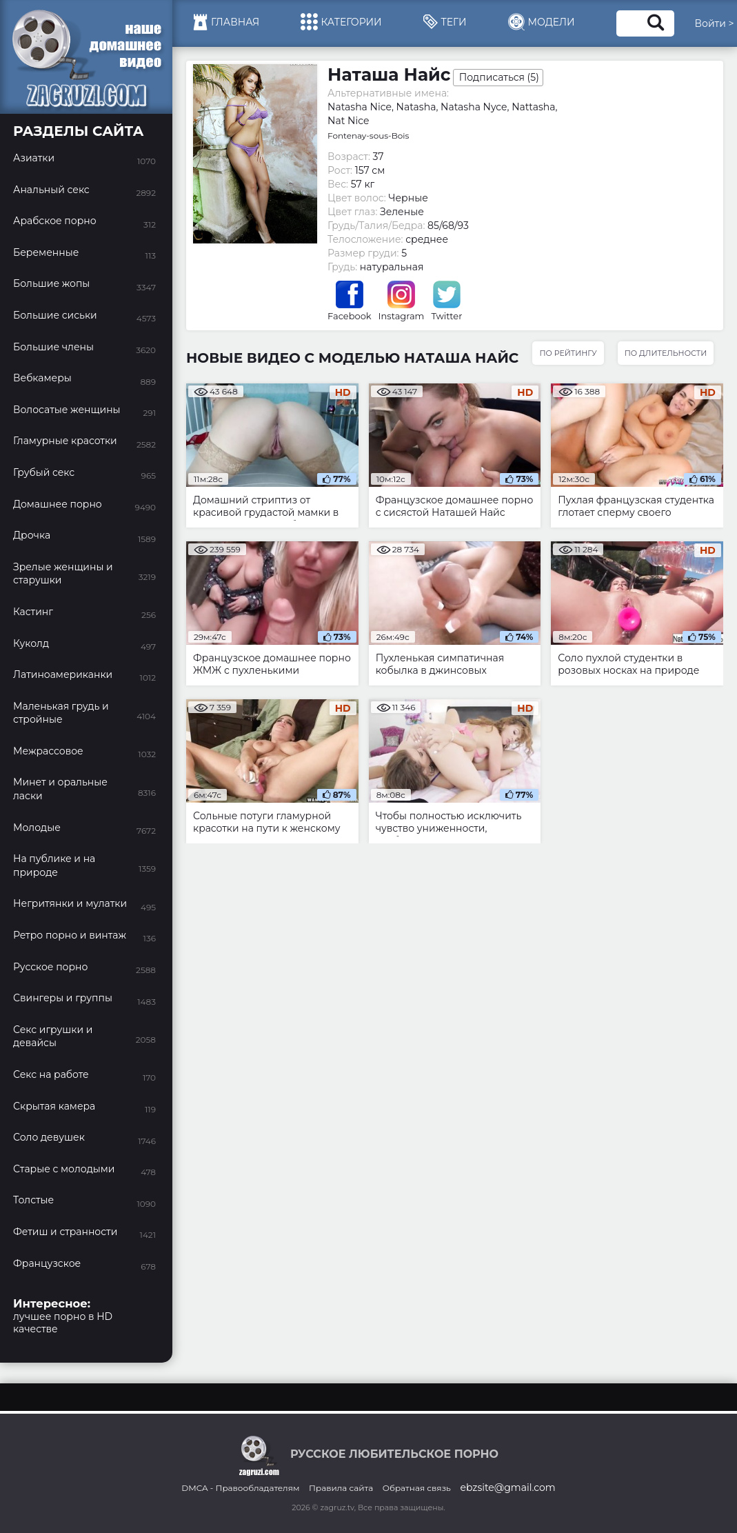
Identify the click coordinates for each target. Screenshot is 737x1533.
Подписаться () (499, 77)
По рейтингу (567, 353)
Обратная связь (417, 1488)
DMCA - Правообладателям (240, 1488)
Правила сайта (341, 1488)
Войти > (714, 23)
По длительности (666, 353)
